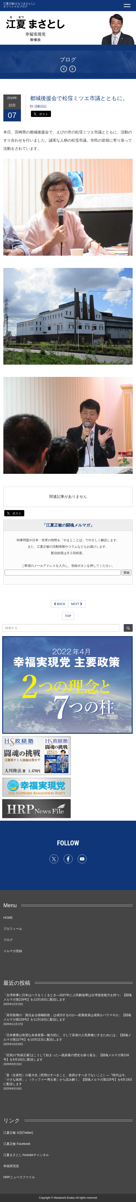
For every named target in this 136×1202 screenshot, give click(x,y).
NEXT (76, 604)
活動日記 (40, 106)
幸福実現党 (11, 1166)
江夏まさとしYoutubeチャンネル (26, 1155)
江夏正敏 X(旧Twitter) (18, 1132)
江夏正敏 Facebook (16, 1144)
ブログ (8, 940)
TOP (68, 616)
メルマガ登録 (12, 951)
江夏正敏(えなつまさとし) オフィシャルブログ (19, 5)
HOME (8, 917)
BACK (59, 604)
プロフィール (12, 929)
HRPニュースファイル (19, 1177)
